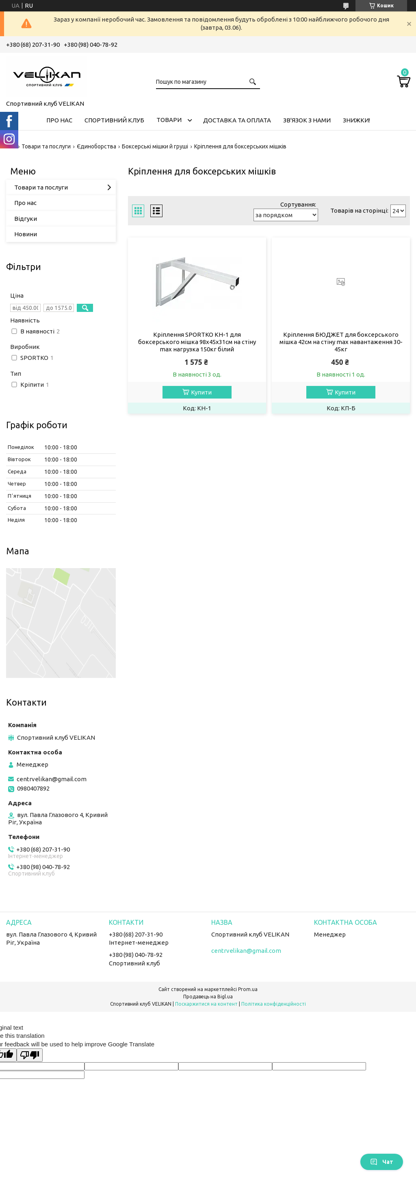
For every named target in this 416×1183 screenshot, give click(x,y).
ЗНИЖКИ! (356, 120)
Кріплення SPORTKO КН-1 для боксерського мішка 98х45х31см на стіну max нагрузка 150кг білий (197, 342)
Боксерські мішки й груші (155, 146)
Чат (381, 1162)
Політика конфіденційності (273, 1004)
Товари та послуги (46, 146)
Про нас (25, 202)
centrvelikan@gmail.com (52, 779)
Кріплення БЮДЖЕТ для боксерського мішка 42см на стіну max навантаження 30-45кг (341, 342)
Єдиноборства (96, 146)
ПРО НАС (59, 120)
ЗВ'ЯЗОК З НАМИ (307, 120)
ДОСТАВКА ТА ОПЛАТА (237, 120)
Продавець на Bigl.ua (208, 996)
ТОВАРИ (169, 119)
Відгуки (25, 218)
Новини (25, 234)
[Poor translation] (30, 1055)
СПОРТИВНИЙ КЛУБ (114, 120)
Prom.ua (248, 989)
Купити (201, 392)
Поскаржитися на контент (206, 1004)
